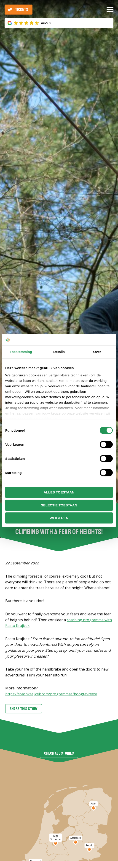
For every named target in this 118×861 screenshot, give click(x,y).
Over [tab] (97, 352)
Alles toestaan (59, 492)
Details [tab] (59, 352)
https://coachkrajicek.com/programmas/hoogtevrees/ (51, 694)
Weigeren (59, 518)
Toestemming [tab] (21, 352)
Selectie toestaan (59, 505)
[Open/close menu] (110, 11)
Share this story (24, 709)
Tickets (21, 9)
